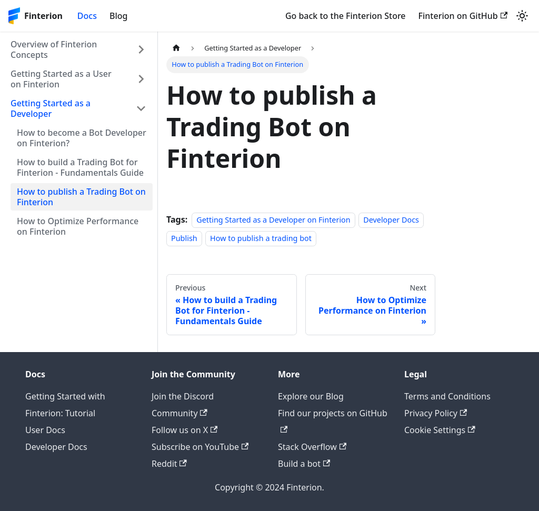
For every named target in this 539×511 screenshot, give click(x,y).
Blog (118, 16)
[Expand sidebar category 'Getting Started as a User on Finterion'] (141, 79)
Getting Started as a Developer (51, 108)
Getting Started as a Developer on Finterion (273, 220)
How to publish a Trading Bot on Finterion (81, 197)
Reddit (169, 463)
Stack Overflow (312, 447)
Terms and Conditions (447, 396)
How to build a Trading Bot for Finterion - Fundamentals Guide (80, 167)
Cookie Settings (439, 430)
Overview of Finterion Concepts (54, 49)
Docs (87, 16)
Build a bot (304, 463)
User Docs (45, 430)
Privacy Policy (435, 413)
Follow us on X (184, 430)
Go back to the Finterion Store (345, 16)
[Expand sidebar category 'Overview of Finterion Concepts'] (141, 49)
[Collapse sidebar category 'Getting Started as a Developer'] (141, 108)
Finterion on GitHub (462, 16)
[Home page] (176, 48)
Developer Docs (391, 220)
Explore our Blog (311, 396)
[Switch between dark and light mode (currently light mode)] (522, 15)
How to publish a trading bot (261, 238)
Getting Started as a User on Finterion (61, 79)
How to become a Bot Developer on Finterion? (81, 138)
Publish (184, 238)
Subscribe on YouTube (200, 447)
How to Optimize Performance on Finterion (77, 226)
